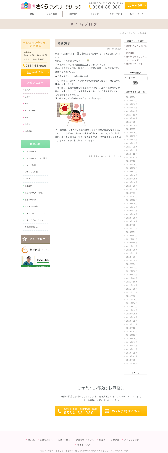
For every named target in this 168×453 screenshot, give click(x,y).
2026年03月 (132, 100)
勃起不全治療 (30, 200)
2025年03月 (132, 143)
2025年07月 (132, 129)
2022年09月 (132, 246)
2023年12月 (132, 196)
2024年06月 (132, 175)
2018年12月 (132, 356)
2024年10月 (132, 161)
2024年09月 (132, 164)
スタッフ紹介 (116, 14)
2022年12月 (132, 235)
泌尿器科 (28, 131)
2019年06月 (132, 338)
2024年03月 (132, 186)
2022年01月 (132, 275)
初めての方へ (46, 434)
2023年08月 (132, 207)
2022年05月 (132, 260)
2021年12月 (132, 278)
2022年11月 (132, 239)
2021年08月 (132, 289)
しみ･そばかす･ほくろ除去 (36, 158)
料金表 (102, 434)
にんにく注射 (30, 165)
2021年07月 (132, 292)
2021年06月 (132, 296)
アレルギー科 (30, 110)
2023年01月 (132, 232)
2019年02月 (132, 353)
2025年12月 (132, 111)
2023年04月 (132, 221)
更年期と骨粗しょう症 (136, 56)
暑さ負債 (63, 43)
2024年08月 (132, 168)
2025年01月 (132, 150)
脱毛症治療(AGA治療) (34, 193)
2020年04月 (132, 317)
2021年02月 (132, 310)
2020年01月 (132, 324)
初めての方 (52, 14)
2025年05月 (132, 136)
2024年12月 (132, 154)
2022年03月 (132, 267)
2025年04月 (132, 140)
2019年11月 (132, 331)
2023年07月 (132, 211)
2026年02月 (132, 104)
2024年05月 (132, 179)
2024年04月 (132, 182)
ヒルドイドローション (34, 220)
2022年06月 (132, 257)
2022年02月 (132, 271)
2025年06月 (132, 132)
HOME (31, 14)
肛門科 (27, 90)
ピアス (27, 179)
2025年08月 (132, 125)
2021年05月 (132, 299)
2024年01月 (132, 193)
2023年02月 (132, 228)
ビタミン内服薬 (31, 206)
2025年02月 (132, 147)
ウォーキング (132, 60)
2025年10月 (132, 118)
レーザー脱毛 (30, 151)
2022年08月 (132, 250)
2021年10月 (132, 282)
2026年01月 (132, 108)
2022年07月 (132, 253)
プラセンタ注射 (31, 172)
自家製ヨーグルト (134, 63)
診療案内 (73, 14)
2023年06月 (132, 214)
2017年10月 (132, 363)
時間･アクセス (137, 14)
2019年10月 (132, 335)
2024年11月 (132, 157)
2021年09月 (132, 285)
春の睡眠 (130, 53)
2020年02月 (132, 321)
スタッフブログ (131, 434)
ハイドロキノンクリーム (35, 213)
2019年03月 (132, 349)
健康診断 (28, 186)
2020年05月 (132, 314)
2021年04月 (132, 303)
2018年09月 (132, 360)
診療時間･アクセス (85, 434)
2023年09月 (132, 203)
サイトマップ (83, 439)
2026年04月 (132, 97)
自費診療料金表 (31, 227)
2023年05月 (132, 218)
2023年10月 (132, 200)
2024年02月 (132, 189)
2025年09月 (132, 122)
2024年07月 (132, 172)
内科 (26, 104)
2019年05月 (132, 342)
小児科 (27, 124)
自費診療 (94, 14)
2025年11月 (132, 115)
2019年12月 (132, 328)
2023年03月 (132, 225)
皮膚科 (27, 97)
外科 (26, 117)
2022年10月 (132, 243)
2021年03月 (132, 307)
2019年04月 (132, 346)
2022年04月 (132, 264)
